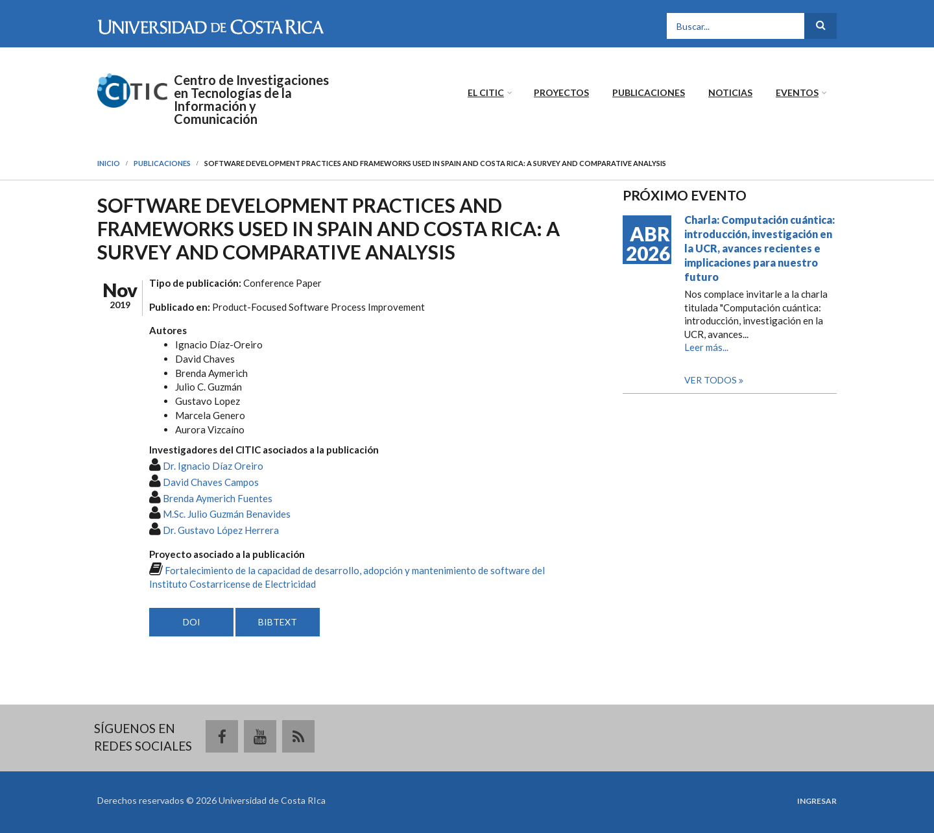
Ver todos (711, 379)
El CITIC (486, 92)
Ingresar (817, 801)
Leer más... (706, 347)
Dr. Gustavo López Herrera (221, 530)
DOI (191, 621)
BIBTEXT (277, 621)
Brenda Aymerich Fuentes (217, 498)
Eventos (797, 92)
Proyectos (561, 92)
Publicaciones (648, 92)
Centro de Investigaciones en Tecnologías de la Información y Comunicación (251, 99)
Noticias (730, 92)
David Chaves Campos (211, 482)
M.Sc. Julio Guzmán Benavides (227, 514)
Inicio (108, 163)
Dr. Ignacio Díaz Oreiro (213, 466)
